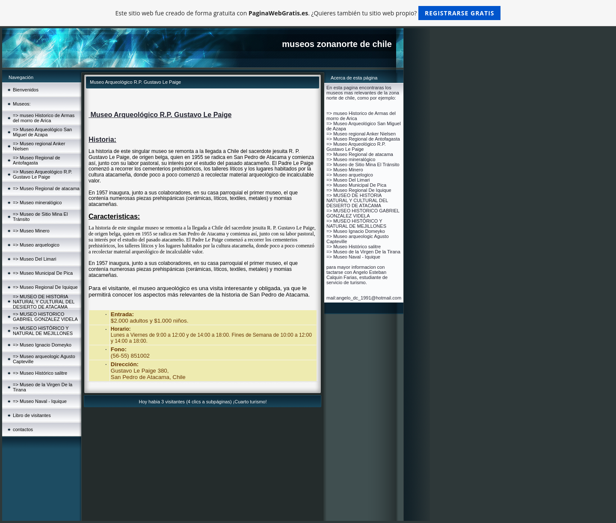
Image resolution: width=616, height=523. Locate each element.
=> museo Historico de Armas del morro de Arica (43, 118)
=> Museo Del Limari (34, 259)
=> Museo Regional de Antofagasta (36, 160)
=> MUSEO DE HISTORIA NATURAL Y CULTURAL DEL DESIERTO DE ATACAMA (43, 301)
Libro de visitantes (32, 415)
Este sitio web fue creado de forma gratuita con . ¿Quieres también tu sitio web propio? (308, 13)
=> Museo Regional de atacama (46, 188)
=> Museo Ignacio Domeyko (42, 344)
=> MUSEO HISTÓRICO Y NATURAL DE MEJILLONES (43, 331)
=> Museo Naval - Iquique (40, 401)
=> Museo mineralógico (37, 202)
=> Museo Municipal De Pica (43, 273)
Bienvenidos (25, 89)
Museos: (22, 103)
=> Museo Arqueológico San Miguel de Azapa (42, 132)
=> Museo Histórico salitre (40, 373)
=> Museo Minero (31, 230)
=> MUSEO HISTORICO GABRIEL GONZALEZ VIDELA (45, 316)
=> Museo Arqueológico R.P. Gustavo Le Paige (42, 174)
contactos (23, 429)
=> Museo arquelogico (36, 244)
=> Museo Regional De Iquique (45, 287)
